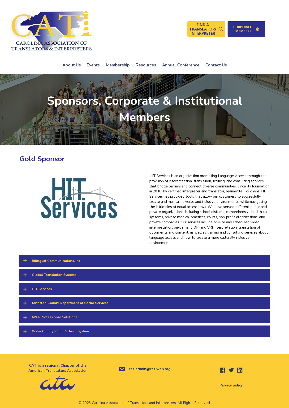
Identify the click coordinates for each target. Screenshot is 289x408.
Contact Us (216, 65)
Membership (118, 65)
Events (93, 65)
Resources (146, 65)
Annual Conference (180, 65)
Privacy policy (231, 385)
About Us (71, 65)
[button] (206, 29)
